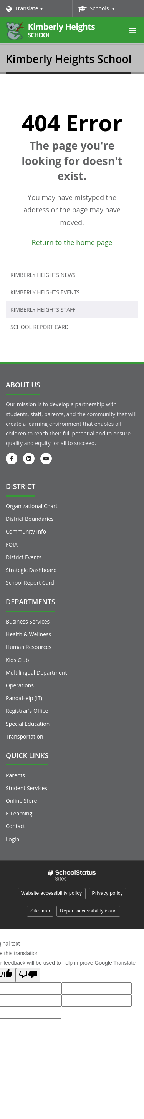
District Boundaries (30, 518)
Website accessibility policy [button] (51, 893)
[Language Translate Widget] (36, 8)
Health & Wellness (28, 634)
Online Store (21, 800)
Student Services (26, 788)
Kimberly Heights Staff (43, 309)
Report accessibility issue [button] (88, 911)
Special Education (28, 723)
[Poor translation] (28, 975)
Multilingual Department (36, 672)
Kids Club (17, 660)
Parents (15, 775)
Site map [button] (40, 911)
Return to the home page (71, 242)
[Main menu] (132, 30)
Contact (15, 826)
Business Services (28, 621)
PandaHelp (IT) (24, 698)
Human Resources (28, 646)
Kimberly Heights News (43, 274)
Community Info (26, 531)
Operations (20, 685)
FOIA (12, 544)
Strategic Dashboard (31, 570)
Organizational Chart (32, 506)
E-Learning (19, 813)
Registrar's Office (27, 710)
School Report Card (51, 328)
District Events (23, 557)
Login (12, 839)
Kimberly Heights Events (45, 292)
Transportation (24, 736)
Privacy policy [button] (107, 893)
